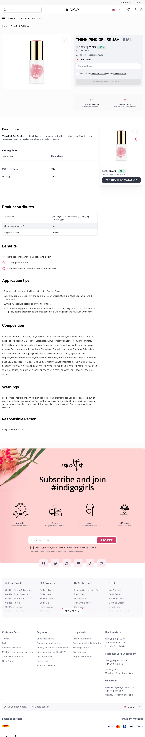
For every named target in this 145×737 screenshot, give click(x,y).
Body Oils (44, 602)
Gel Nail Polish (13, 583)
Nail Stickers (115, 590)
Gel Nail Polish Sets (15, 598)
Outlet (138, 2)
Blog (41, 18)
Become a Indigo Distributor (87, 643)
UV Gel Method (82, 583)
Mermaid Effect (116, 602)
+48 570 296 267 (114, 691)
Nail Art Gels (80, 598)
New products (125, 2)
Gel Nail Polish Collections (18, 590)
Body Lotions (46, 590)
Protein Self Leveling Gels (87, 590)
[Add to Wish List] (65, 40)
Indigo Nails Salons (82, 656)
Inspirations (27, 18)
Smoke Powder (116, 598)
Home (5, 26)
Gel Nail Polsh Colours (16, 594)
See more (72, 611)
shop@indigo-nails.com (116, 660)
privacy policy (119, 74)
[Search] (5, 10)
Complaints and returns (14, 656)
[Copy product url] (65, 48)
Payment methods (11, 647)
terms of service (98, 74)
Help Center (8, 661)
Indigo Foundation (82, 638)
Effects (112, 583)
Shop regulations (45, 638)
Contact (6, 638)
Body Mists (45, 594)
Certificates (42, 661)
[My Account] (135, 10)
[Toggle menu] (3, 18)
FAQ (4, 643)
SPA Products (47, 583)
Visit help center (40, 707)
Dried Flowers (115, 594)
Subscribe (106, 540)
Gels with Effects (82, 602)
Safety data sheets (46, 665)
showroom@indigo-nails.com (119, 687)
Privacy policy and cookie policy (53, 647)
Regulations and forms (48, 643)
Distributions (79, 652)
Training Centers (81, 647)
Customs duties (44, 656)
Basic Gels (79, 594)
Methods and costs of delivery (17, 652)
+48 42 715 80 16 (114, 664)
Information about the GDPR (51, 652)
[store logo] (72, 9)
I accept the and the (103, 74)
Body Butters (46, 598)
